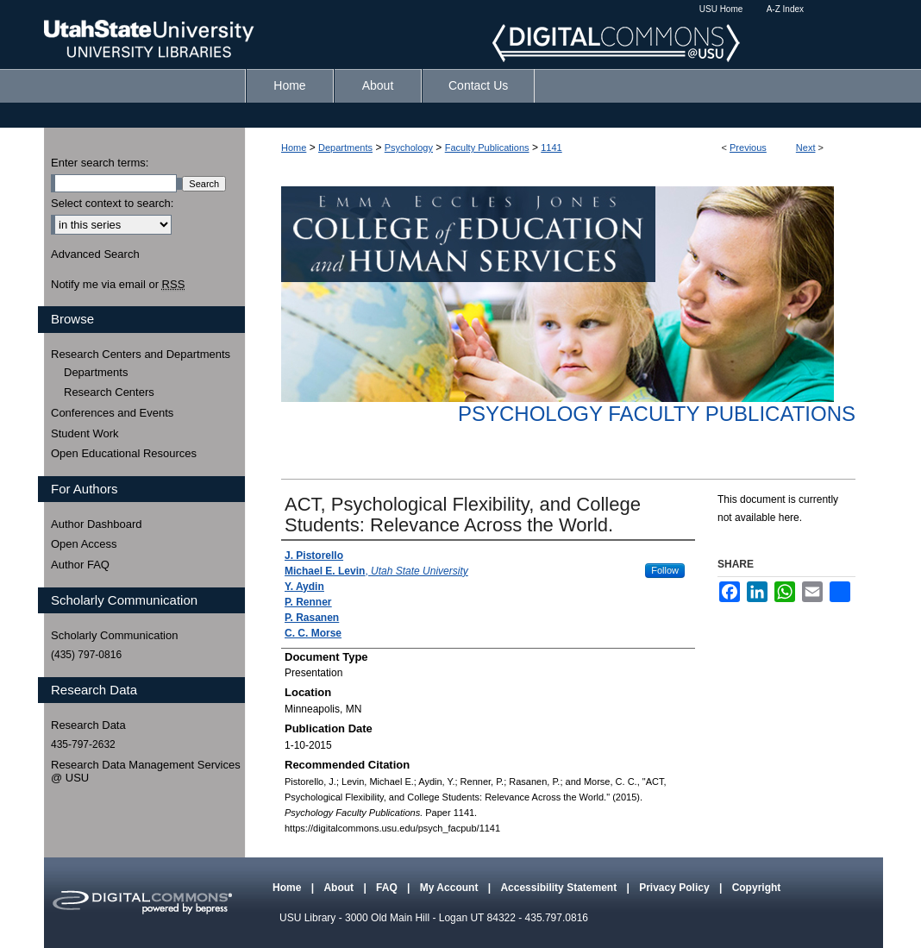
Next (806, 147)
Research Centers (109, 392)
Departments (345, 147)
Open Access (84, 543)
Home (293, 147)
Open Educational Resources (124, 453)
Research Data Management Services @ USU (146, 771)
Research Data (88, 725)
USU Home (721, 9)
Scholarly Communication (114, 635)
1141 (551, 147)
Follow (665, 570)
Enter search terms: (99, 162)
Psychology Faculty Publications (656, 413)
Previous (748, 147)
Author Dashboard (96, 524)
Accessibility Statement (559, 888)
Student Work (85, 433)
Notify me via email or (118, 285)
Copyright (756, 888)
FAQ (388, 888)
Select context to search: (112, 203)
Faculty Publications (487, 147)
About (339, 888)
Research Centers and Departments (140, 354)
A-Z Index (785, 9)
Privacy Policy (675, 888)
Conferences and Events (112, 412)
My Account (450, 888)
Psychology (409, 147)
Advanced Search (95, 254)
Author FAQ (80, 564)
